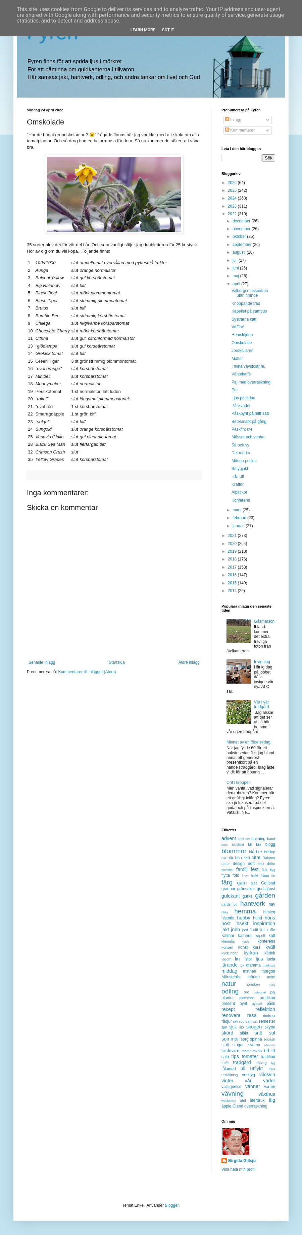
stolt (225, 1045)
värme (269, 1086)
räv (235, 1021)
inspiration (264, 923)
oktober (240, 236)
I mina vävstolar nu (248, 366)
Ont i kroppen (238, 782)
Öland (238, 1106)
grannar (228, 888)
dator (225, 864)
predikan (267, 997)
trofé (225, 1063)
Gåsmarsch (264, 621)
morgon (268, 971)
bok (259, 851)
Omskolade (242, 342)
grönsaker (246, 888)
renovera (231, 1015)
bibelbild (238, 844)
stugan (239, 1045)
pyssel (257, 1004)
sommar (230, 1039)
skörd (227, 1033)
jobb (235, 929)
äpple (226, 1106)
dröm (271, 864)
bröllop (269, 852)
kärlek (269, 953)
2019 (233, 551)
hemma (245, 911)
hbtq (224, 912)
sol (272, 1033)
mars (238, 510)
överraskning (255, 1106)
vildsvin (267, 1074)
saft (248, 1021)
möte (271, 977)
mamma (253, 965)
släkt (244, 1033)
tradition (268, 1056)
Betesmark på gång (249, 421)
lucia (271, 959)
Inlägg (233, 119)
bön (238, 858)
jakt (225, 929)
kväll (270, 947)
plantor (227, 997)
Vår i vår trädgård (261, 704)
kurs (257, 947)
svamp (254, 1045)
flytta (225, 875)
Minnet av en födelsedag (248, 742)
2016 (233, 575)
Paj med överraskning (251, 382)
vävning (232, 1093)
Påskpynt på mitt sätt (250, 413)
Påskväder (241, 405)
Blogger (172, 1205)
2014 (233, 590)
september (243, 244)
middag (229, 971)
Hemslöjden (242, 334)
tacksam (230, 1050)
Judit (254, 930)
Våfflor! (238, 327)
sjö (241, 1027)
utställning (229, 1075)
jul (262, 929)
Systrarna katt (244, 319)
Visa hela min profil (238, 1169)
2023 (233, 206)
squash (269, 1039)
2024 (233, 198)
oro (246, 992)
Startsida (116, 662)
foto (236, 875)
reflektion (265, 1009)
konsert (227, 947)
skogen (254, 1026)
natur (228, 983)
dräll (261, 864)
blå (251, 851)
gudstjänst (266, 888)
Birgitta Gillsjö (242, 1160)
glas (254, 883)
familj (242, 869)
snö (258, 1033)
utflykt (256, 1068)
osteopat (260, 992)
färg (227, 882)
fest (254, 869)
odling (230, 991)
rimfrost (269, 1016)
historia (228, 918)
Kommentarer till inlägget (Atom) (87, 671)
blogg (270, 844)
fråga (265, 875)
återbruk (257, 1100)
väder (269, 1080)
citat (256, 857)
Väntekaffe (241, 374)
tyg (273, 1063)
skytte (270, 1027)
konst (243, 947)
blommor (234, 851)
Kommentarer (240, 130)
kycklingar (229, 953)
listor (248, 959)
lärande (229, 965)
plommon (246, 998)
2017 (233, 567)
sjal (224, 1027)
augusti (240, 252)
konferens (266, 941)
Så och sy (240, 445)
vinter (227, 1080)
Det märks (241, 452)
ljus (259, 958)
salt (255, 1021)
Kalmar (227, 935)
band (271, 839)
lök (242, 965)
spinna (256, 1039)
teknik (257, 1051)
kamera (245, 935)
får (273, 875)
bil (250, 844)
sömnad (269, 1045)
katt (272, 935)
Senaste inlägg (42, 662)
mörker (253, 977)
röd (242, 1021)
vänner (252, 1086)
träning (261, 1063)
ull (243, 1068)
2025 (233, 190)
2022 (233, 214)
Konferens (241, 500)
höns (270, 917)
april (237, 284)
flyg (272, 870)
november (242, 228)
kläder (246, 941)
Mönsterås (230, 977)
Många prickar (244, 461)
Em (235, 390)
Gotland (268, 883)
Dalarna (268, 858)
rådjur (226, 1021)
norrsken (253, 984)
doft (251, 863)
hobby (243, 917)
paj (272, 992)
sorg (244, 1039)
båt (223, 858)
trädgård (242, 1062)
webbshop (228, 1100)
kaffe (270, 930)
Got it (168, 30)
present (228, 1003)
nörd (272, 984)
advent (228, 838)
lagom (226, 959)
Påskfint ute (242, 429)
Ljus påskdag (243, 398)
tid (266, 1050)
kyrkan (251, 952)
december (242, 221)
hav (272, 904)
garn (242, 882)
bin (258, 844)
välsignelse (231, 1086)
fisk (264, 870)
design (239, 863)
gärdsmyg (229, 904)
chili (247, 858)
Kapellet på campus (249, 311)
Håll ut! (238, 476)
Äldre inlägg (189, 662)
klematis (228, 941)
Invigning (262, 661)
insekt (242, 923)
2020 (233, 543)
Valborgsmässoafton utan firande (250, 293)
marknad (269, 965)
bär (230, 858)
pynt (243, 1003)
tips (235, 1056)
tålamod (228, 1068)
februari (240, 517)
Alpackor (239, 492)
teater (246, 1051)
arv (247, 839)
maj (236, 276)
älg (272, 1100)
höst (226, 923)
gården (265, 895)
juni (236, 268)
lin (237, 958)
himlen (269, 912)
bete (224, 844)
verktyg (248, 1075)
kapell (260, 936)
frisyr (245, 875)
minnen (249, 971)
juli (236, 260)
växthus (266, 1094)
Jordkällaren (242, 350)
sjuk (233, 1027)
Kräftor (238, 484)
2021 (233, 535)
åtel (243, 1100)
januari (239, 525)
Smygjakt (240, 468)
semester (267, 1021)
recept (228, 1009)
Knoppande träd (246, 303)
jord (245, 930)
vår (248, 1080)
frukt (254, 875)
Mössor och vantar (248, 437)
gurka (248, 896)
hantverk (252, 903)
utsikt (271, 1069)
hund (257, 918)
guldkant (230, 896)
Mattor (237, 358)
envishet (227, 870)
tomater (250, 1056)
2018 (233, 559)
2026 (233, 182)
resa (251, 1015)
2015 (233, 583)
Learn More (143, 30)
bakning (258, 838)
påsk (271, 1003)
